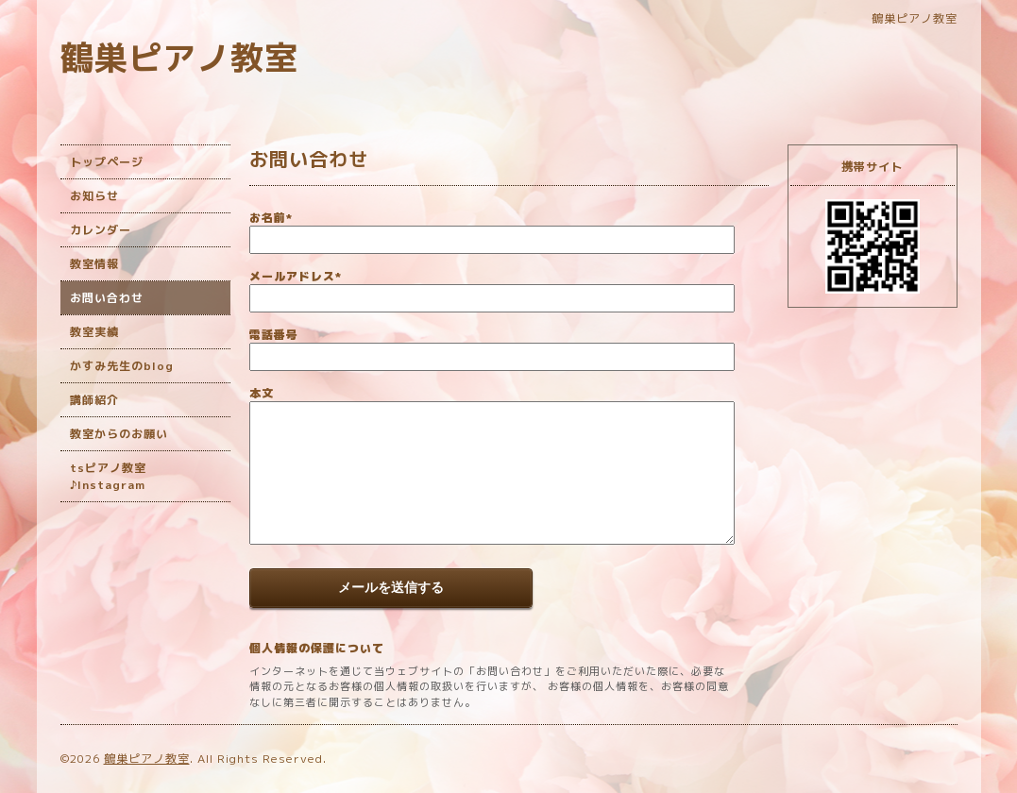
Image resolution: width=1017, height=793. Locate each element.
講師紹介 (94, 400)
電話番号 (273, 335)
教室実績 (94, 332)
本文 (261, 393)
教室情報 (94, 264)
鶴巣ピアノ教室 (179, 57)
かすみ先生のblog (122, 366)
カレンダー (100, 230)
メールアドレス (295, 276)
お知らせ (94, 196)
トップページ (107, 162)
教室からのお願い (119, 434)
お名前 (271, 218)
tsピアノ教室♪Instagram (108, 476)
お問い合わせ (107, 298)
